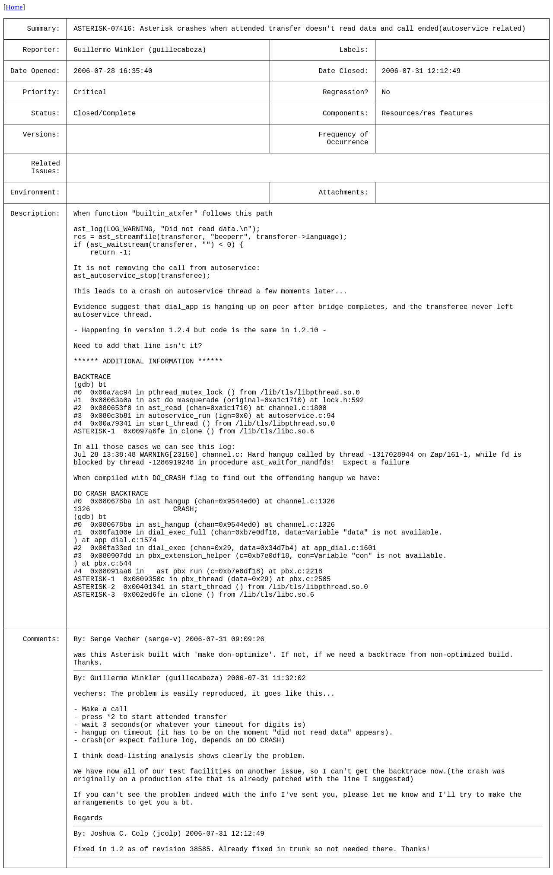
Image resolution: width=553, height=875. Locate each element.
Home (14, 7)
